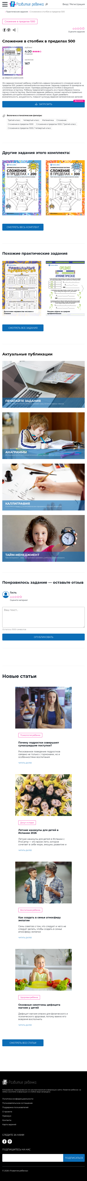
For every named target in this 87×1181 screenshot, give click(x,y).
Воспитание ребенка (30, 910)
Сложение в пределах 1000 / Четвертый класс (29, 128)
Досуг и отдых (27, 822)
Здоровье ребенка (29, 997)
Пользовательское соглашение (17, 1103)
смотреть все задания (23, 328)
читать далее (25, 763)
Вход (65, 4)
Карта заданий (9, 1124)
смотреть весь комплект (23, 227)
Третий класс (14, 120)
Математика (48, 120)
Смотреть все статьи (23, 1043)
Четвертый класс (31, 120)
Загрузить (43, 104)
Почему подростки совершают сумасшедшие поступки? (38, 744)
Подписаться (74, 1158)
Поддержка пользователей (15, 1107)
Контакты (6, 1120)
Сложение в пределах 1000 (20, 21)
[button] (4, 187)
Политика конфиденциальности (17, 1099)
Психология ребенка (30, 735)
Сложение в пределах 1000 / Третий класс (56, 124)
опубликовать (43, 637)
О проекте (7, 1111)
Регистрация (77, 4)
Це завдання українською (12, 78)
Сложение (61, 120)
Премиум (6, 1116)
